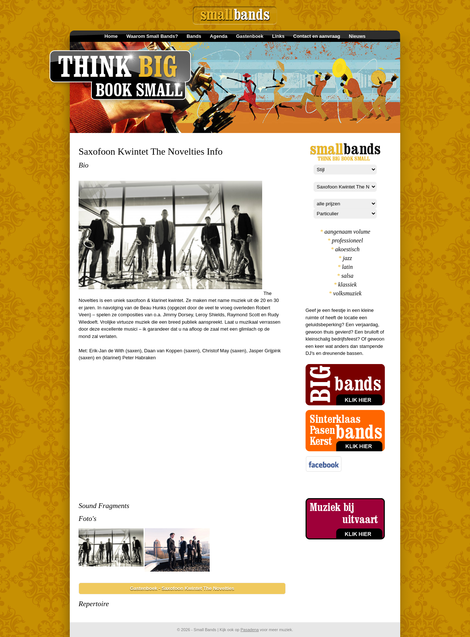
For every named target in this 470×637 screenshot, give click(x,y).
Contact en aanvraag (316, 36)
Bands (194, 36)
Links (278, 36)
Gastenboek (249, 36)
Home (111, 36)
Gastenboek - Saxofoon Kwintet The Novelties (182, 588)
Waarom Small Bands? (152, 36)
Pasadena (250, 629)
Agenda (219, 36)
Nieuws (357, 36)
